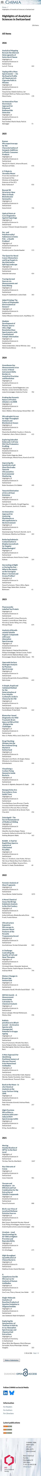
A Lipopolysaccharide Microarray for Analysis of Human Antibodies (10, 1282)
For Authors (7, 1410)
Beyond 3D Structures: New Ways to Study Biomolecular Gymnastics (10, 198)
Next (35, 1353)
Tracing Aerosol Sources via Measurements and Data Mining (10, 285)
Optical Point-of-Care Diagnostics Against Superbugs (10, 219)
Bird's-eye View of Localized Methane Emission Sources (10, 1214)
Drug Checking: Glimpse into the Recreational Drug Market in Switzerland (10, 749)
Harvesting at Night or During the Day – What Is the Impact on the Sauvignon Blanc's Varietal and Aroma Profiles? (10, 574)
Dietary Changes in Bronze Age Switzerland (10, 981)
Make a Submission (11, 1360)
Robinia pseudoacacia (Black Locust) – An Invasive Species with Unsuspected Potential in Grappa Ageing (10, 1030)
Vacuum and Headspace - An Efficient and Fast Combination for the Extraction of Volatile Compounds (10, 1192)
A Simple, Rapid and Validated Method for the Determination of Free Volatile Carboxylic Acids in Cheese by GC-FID (10, 696)
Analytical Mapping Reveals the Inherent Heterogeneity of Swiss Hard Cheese (10, 57)
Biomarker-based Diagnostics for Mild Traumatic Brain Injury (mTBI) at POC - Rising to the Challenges (10, 724)
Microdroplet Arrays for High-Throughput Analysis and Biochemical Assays (10, 423)
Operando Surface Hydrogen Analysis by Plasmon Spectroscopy (10, 669)
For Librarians (8, 1413)
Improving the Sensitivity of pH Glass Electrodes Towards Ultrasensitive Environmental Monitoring (10, 473)
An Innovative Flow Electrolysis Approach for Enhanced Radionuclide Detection (10, 110)
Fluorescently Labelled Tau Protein (10, 611)
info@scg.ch (27, 1467)
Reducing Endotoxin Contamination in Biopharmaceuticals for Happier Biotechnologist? (10, 547)
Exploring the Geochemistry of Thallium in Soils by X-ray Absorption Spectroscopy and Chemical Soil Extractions (10, 1331)
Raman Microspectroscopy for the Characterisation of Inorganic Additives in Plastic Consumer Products (10, 151)
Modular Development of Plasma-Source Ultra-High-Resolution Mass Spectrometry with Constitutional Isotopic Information (10, 332)
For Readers (7, 1407)
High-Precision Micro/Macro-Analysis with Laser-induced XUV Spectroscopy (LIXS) (10, 1118)
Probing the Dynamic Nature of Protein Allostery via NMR (10, 403)
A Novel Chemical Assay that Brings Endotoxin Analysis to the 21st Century (10, 906)
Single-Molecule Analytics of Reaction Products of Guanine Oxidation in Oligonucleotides (10, 1305)
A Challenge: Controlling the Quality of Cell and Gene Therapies (10, 957)
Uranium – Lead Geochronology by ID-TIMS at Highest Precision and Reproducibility (10, 1240)
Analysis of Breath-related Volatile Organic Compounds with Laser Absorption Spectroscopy (10, 639)
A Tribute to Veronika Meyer (10, 176)
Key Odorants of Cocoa (10, 1171)
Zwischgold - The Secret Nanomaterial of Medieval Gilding (10, 823)
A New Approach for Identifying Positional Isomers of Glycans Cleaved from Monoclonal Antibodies (10, 1063)
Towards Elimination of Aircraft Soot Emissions (10, 496)
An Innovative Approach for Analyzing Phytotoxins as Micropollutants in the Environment (10, 520)
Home (4, 7)
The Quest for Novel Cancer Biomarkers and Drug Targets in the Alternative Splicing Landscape (10, 263)
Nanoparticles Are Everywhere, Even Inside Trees (10, 795)
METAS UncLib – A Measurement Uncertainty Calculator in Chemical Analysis (10, 1002)
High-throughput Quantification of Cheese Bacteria (10, 1261)
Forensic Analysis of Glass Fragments (10, 887)
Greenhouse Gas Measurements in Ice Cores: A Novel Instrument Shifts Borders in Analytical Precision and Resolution (10, 375)
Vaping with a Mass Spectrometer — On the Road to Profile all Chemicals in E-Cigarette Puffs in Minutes (10, 80)
